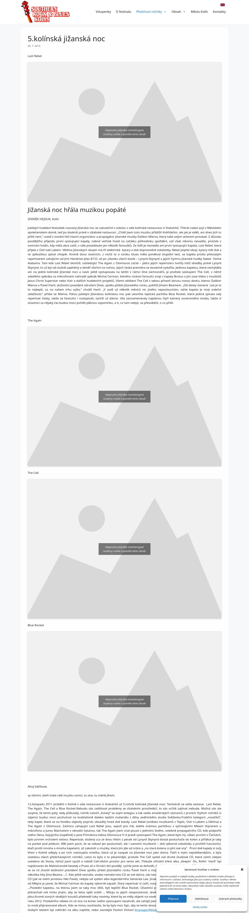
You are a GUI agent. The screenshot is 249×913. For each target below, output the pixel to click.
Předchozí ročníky (152, 12)
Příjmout (173, 898)
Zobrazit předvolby (230, 898)
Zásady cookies (200, 906)
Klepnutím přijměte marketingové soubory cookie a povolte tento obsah (124, 132)
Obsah (180, 12)
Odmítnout (202, 898)
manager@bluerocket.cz (152, 910)
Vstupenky (103, 12)
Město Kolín (199, 12)
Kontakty (219, 12)
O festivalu (123, 12)
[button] (242, 869)
